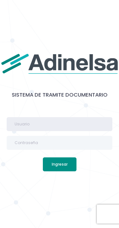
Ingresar (60, 164)
